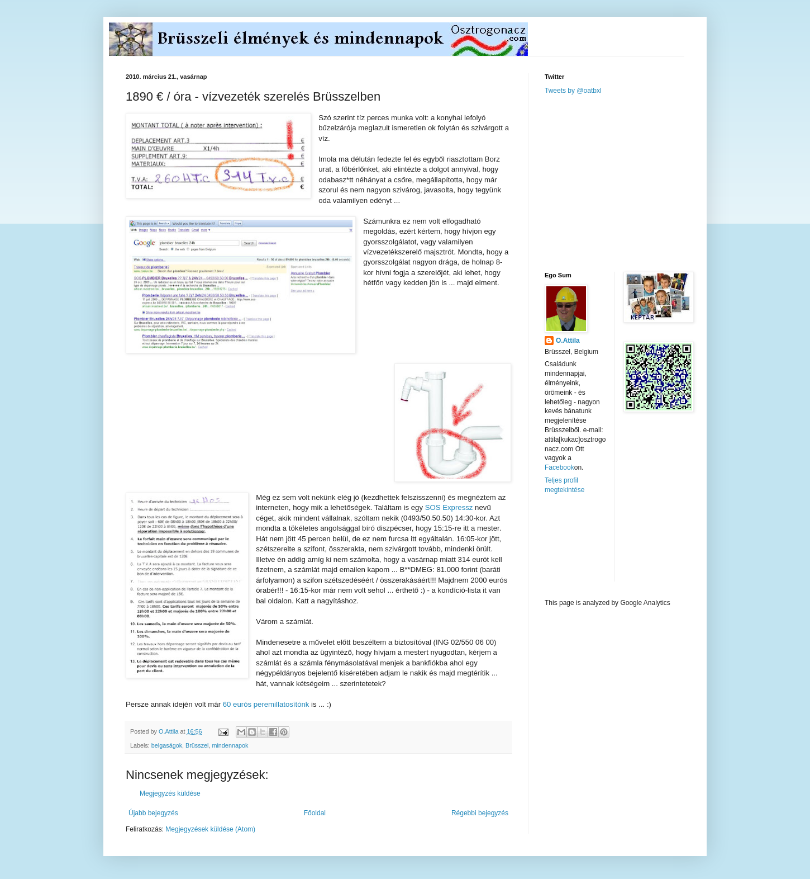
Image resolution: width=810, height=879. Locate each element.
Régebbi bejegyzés (479, 813)
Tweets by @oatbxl (573, 90)
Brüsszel (196, 745)
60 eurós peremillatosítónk (266, 704)
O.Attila (568, 340)
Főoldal (315, 813)
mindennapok (230, 745)
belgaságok (166, 745)
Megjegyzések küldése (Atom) (210, 829)
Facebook (559, 467)
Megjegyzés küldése (170, 793)
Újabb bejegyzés (153, 813)
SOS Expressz (449, 507)
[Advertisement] (628, 182)
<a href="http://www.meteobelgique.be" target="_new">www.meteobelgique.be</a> (592, 547)
